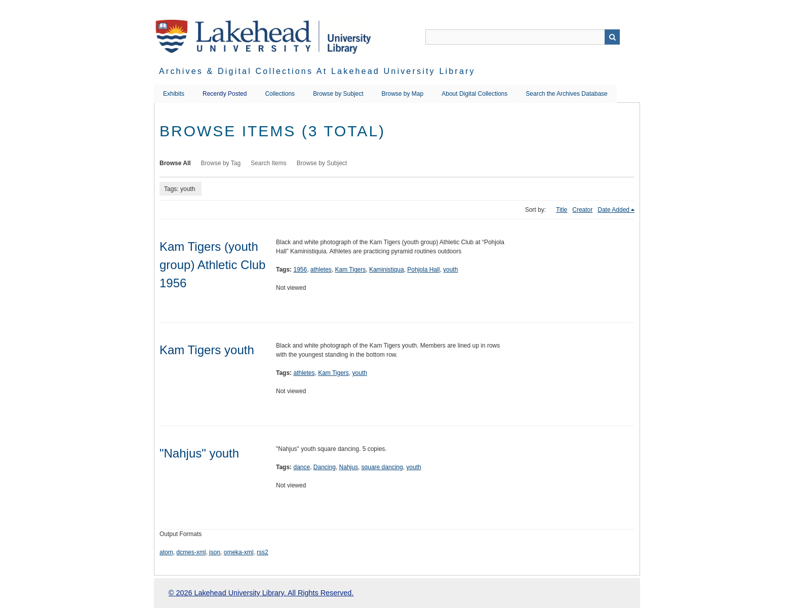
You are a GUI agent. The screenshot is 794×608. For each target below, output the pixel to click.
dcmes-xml (191, 552)
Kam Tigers (350, 269)
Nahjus (348, 467)
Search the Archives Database (566, 93)
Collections (280, 93)
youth (450, 269)
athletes (321, 269)
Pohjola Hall (423, 269)
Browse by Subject (338, 93)
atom (166, 552)
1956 (300, 269)
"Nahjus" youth (199, 453)
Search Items (269, 163)
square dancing (382, 467)
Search (612, 37)
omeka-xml (239, 552)
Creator (582, 209)
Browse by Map (403, 93)
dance (301, 467)
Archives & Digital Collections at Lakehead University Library (317, 71)
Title (561, 209)
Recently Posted (225, 93)
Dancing (324, 467)
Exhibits (173, 93)
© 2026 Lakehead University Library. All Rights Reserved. (261, 593)
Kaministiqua (386, 269)
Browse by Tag (221, 163)
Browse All (175, 163)
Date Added (613, 209)
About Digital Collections (474, 93)
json (214, 552)
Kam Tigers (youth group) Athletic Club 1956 (212, 265)
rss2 (262, 552)
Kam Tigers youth (207, 350)
